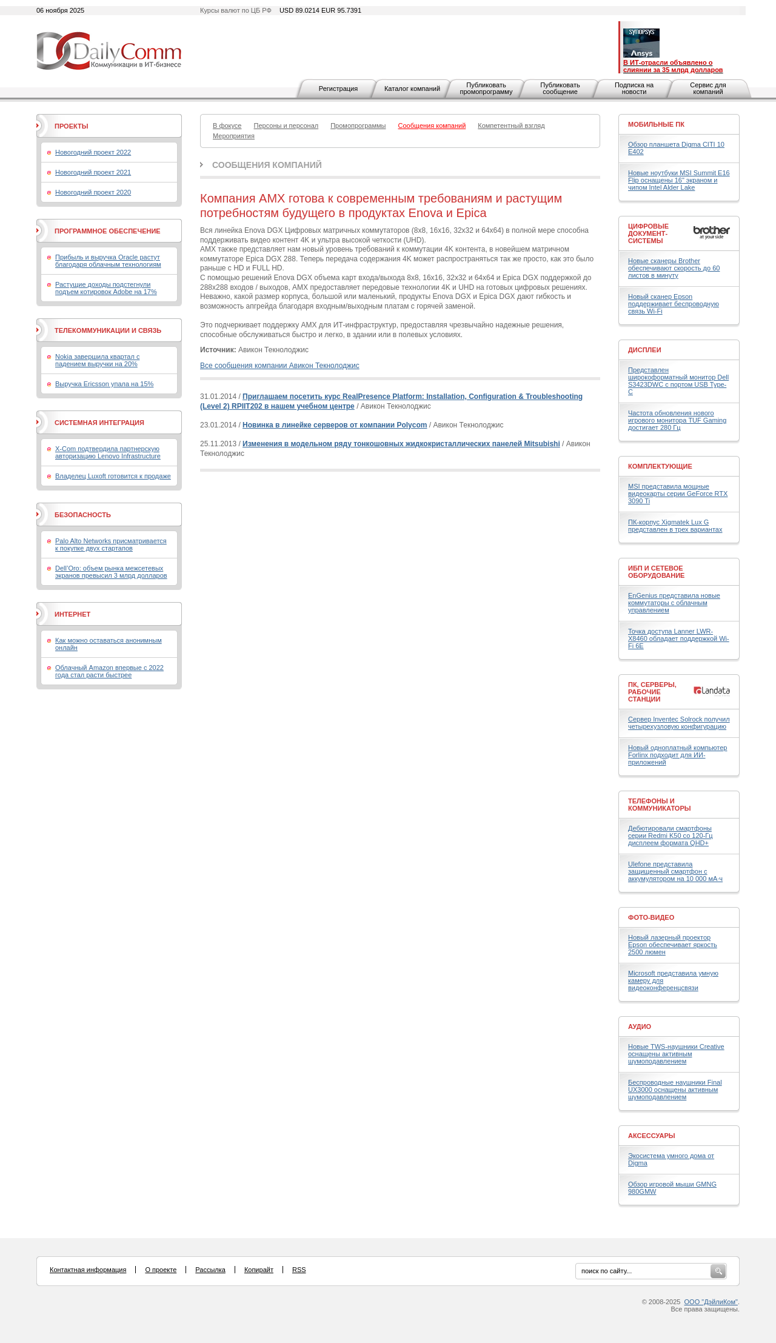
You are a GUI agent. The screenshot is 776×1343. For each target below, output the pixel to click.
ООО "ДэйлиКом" (711, 1301)
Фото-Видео (651, 917)
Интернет (72, 614)
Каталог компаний (412, 88)
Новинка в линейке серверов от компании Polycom (334, 425)
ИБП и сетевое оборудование (656, 571)
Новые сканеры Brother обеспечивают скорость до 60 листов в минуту (674, 268)
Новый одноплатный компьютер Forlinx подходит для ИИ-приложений (677, 755)
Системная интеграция (99, 422)
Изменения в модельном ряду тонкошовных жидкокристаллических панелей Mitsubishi (401, 444)
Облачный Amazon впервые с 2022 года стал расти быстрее (109, 671)
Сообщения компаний (267, 165)
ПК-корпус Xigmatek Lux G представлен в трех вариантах (675, 525)
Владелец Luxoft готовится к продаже (113, 476)
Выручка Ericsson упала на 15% (104, 383)
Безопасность (83, 514)
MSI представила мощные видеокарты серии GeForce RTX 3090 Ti (678, 493)
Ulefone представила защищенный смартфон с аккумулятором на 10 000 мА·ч (675, 871)
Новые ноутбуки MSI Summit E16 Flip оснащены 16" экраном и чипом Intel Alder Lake (679, 180)
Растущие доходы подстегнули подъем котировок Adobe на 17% (106, 288)
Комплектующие (660, 466)
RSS (299, 1269)
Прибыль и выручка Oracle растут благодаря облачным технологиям (108, 260)
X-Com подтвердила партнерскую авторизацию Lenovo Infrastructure (108, 452)
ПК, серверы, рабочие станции (652, 692)
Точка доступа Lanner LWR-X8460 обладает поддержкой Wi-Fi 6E (678, 638)
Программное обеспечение (108, 231)
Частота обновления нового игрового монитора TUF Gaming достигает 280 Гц (677, 420)
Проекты (71, 126)
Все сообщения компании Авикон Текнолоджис (280, 365)
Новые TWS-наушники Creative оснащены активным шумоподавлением (676, 1054)
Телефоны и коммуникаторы (659, 804)
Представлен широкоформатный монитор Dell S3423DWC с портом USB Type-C (678, 380)
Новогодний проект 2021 (93, 172)
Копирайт (258, 1269)
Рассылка (210, 1269)
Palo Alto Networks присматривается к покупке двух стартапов (111, 544)
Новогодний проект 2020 (93, 192)
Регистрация (338, 88)
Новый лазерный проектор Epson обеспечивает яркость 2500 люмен (672, 945)
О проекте (160, 1269)
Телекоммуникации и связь (108, 330)
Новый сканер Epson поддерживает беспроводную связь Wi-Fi (673, 304)
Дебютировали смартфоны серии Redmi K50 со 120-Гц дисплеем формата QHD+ (670, 835)
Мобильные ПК (656, 124)
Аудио (639, 1026)
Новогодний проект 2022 (93, 152)
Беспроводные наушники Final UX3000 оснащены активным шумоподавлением (675, 1089)
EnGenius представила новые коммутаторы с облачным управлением (674, 603)
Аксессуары (651, 1135)
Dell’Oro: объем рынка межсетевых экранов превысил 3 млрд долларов (111, 571)
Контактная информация (88, 1269)
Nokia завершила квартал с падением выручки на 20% (97, 360)
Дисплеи (644, 349)
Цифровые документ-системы (648, 233)
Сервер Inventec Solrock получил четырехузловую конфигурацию (679, 722)
